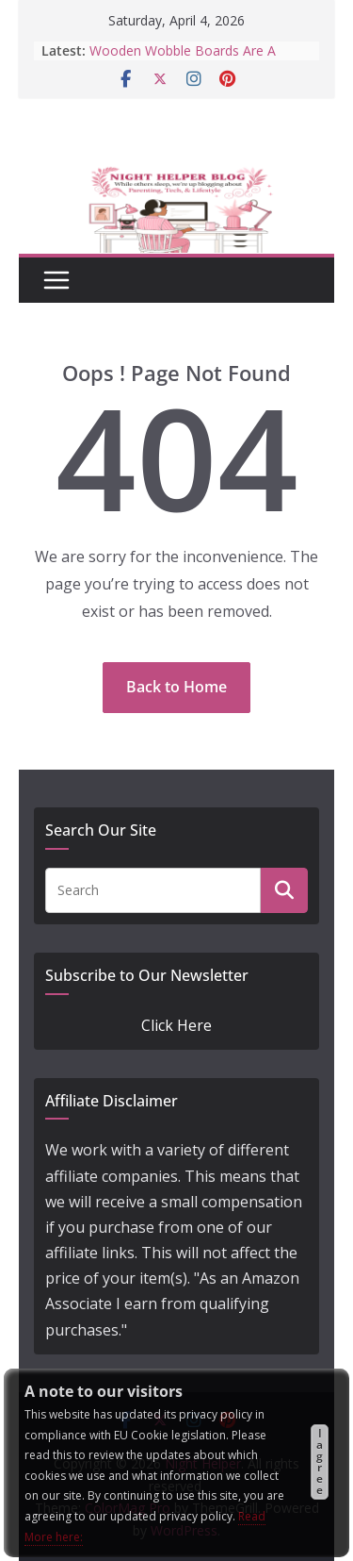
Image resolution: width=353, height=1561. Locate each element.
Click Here (176, 1025)
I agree (319, 1461)
